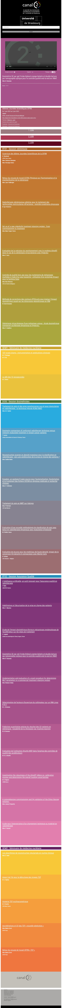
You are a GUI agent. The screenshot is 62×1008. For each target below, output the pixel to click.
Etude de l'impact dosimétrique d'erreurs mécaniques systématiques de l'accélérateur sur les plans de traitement (30, 631)
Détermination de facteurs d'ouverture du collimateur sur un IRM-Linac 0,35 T (30, 703)
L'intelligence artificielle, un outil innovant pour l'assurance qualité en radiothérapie (29, 582)
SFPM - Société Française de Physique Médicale (13, 115)
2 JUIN (31, 136)
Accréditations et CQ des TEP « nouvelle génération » (23, 926)
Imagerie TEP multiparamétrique (15, 901)
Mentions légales (7, 1000)
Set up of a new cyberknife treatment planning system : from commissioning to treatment (26, 227)
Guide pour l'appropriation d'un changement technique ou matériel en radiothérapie (29, 825)
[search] (31, 27)
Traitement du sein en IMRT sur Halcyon (18, 503)
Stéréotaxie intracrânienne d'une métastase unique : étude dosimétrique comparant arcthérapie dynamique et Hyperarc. (30, 324)
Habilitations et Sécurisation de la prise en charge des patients (27, 605)
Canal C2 (5, 989)
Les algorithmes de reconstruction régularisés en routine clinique (28, 853)
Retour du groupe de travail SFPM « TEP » (18, 950)
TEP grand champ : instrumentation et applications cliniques (26, 353)
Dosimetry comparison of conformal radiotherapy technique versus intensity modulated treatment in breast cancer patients (28, 431)
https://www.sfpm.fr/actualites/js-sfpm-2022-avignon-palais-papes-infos (19, 118)
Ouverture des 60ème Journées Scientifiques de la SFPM (24, 154)
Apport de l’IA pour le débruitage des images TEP (21, 877)
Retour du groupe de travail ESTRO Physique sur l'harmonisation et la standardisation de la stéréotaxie (29, 179)
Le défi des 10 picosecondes (13, 377)
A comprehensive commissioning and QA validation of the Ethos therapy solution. (30, 800)
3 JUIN (31, 142)
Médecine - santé (11, 120)
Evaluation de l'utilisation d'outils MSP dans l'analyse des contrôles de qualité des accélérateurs (29, 752)
